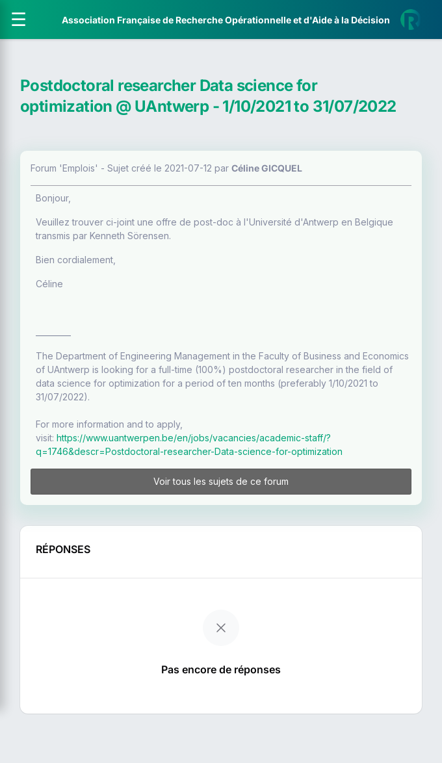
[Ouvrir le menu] (18, 19)
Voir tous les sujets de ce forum (221, 481)
